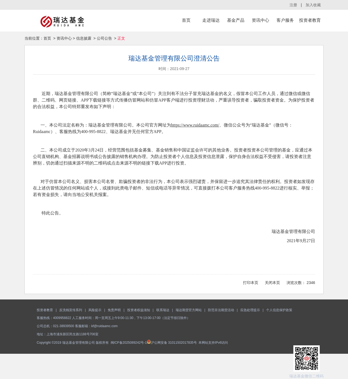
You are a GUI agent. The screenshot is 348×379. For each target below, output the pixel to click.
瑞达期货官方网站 (189, 310)
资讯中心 (260, 20)
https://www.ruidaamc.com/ (195, 125)
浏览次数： (296, 282)
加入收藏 (313, 5)
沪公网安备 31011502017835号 (172, 343)
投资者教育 (310, 20)
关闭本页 (272, 282)
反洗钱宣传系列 (70, 310)
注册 (293, 5)
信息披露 (83, 38)
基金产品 (235, 20)
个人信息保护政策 (279, 310)
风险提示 (94, 310)
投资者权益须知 (138, 310)
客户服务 (285, 20)
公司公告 (104, 38)
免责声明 (114, 310)
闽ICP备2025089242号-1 (129, 343)
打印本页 (250, 282)
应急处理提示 (250, 310)
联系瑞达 (162, 310)
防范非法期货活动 (221, 310)
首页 (186, 20)
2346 (311, 282)
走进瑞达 (211, 20)
